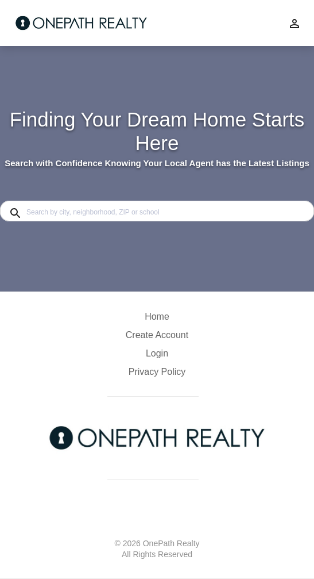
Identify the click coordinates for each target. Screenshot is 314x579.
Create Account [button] (157, 335)
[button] (157, 356)
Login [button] (157, 353)
